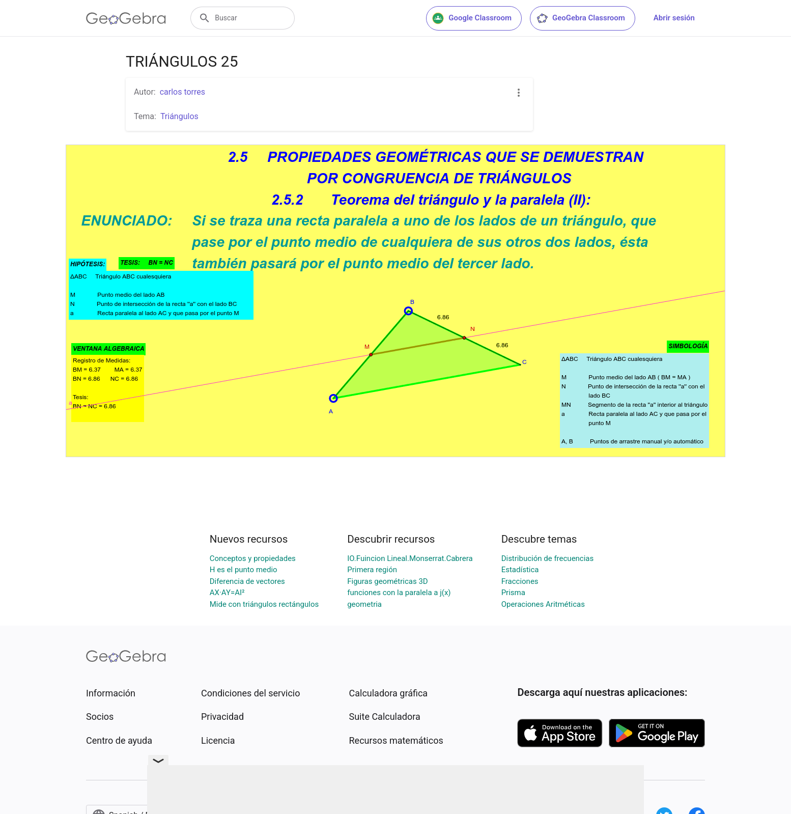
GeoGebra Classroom (580, 18)
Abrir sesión (674, 17)
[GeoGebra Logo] (126, 18)
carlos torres (182, 92)
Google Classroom (472, 18)
